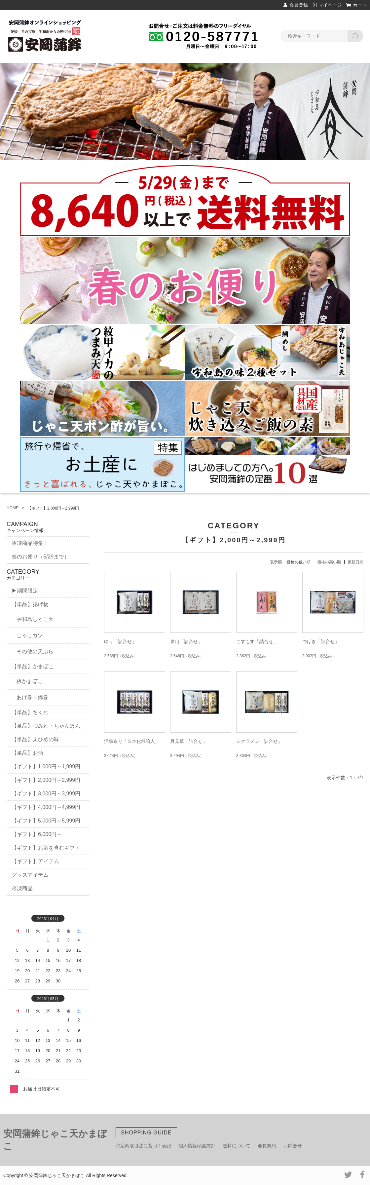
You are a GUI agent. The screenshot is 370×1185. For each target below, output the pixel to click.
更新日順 (355, 562)
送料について (236, 1145)
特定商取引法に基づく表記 (143, 1145)
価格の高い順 (329, 562)
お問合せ (292, 1145)
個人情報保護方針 (196, 1145)
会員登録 (298, 5)
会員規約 (267, 1145)
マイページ (330, 5)
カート (360, 5)
